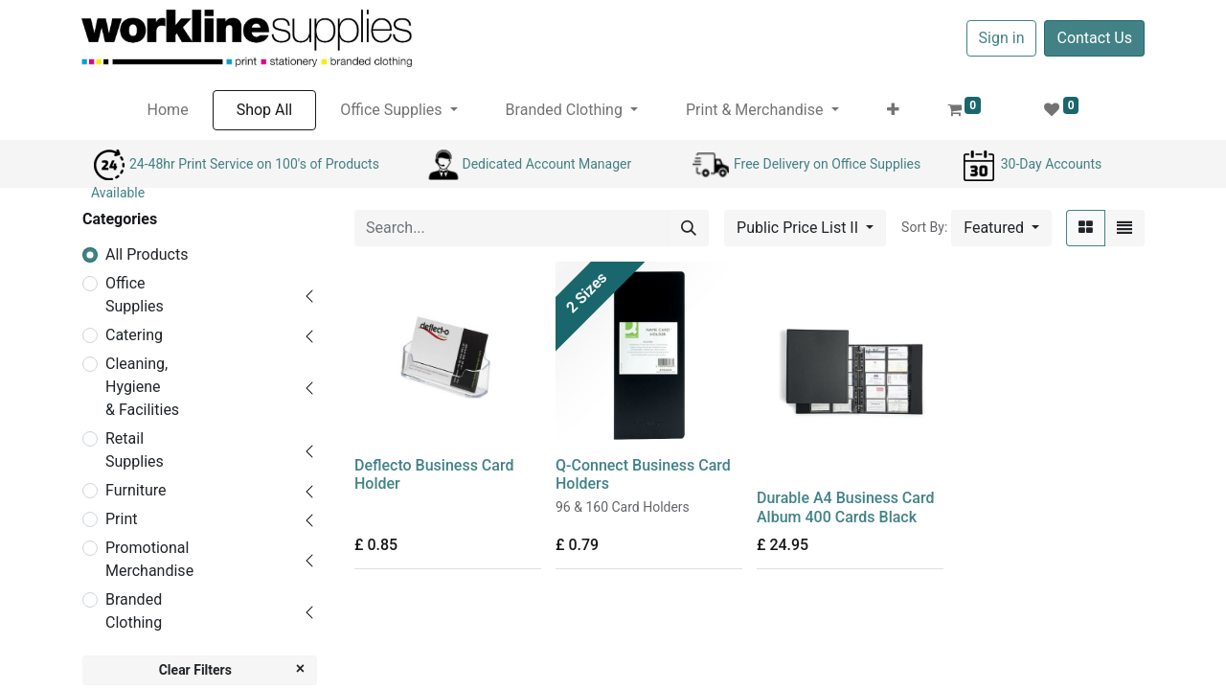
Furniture (135, 490)
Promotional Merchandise (149, 559)
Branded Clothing (133, 611)
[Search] (689, 228)
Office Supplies (134, 294)
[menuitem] (168, 110)
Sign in (1002, 38)
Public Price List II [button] (799, 227)
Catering (134, 335)
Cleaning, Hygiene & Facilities (142, 387)
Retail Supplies (134, 450)
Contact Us (1094, 38)
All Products (146, 254)
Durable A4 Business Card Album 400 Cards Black (845, 507)
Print (121, 519)
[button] (893, 110)
